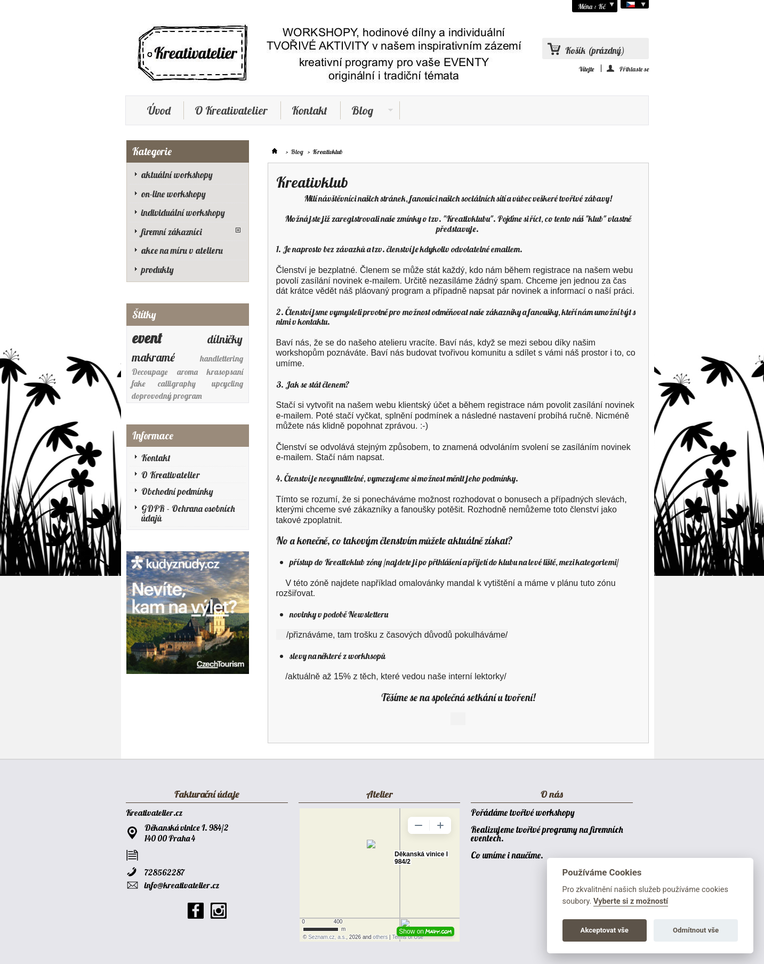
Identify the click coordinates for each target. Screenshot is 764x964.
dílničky (225, 339)
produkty (157, 269)
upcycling (227, 384)
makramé (153, 357)
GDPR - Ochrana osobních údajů (188, 513)
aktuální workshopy (177, 174)
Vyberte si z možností (630, 901)
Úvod (159, 110)
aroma (187, 372)
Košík (595, 50)
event (147, 338)
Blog (367, 111)
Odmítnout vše (696, 930)
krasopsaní (225, 372)
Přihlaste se (634, 68)
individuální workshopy (183, 212)
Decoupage (150, 372)
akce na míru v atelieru (182, 250)
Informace (152, 435)
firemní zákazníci (171, 231)
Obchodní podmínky (177, 491)
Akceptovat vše (605, 930)
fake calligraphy (164, 384)
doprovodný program (167, 396)
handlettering (221, 359)
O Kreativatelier (231, 110)
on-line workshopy (173, 193)
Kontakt (309, 110)
